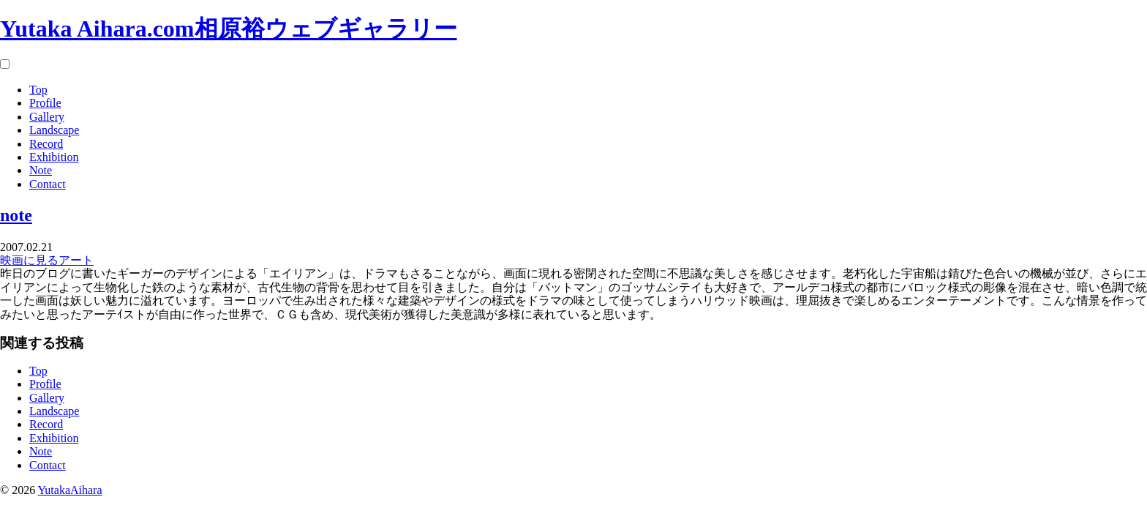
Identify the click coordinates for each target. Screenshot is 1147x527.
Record (46, 144)
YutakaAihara (70, 490)
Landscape (54, 130)
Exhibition (54, 157)
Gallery (46, 117)
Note (40, 170)
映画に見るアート (47, 260)
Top (38, 89)
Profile (45, 103)
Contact (47, 184)
